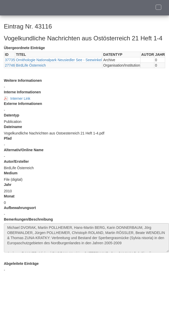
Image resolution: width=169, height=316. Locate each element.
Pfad (8, 138)
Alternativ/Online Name (23, 150)
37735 (10, 60)
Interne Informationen (22, 92)
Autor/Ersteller (16, 161)
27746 (10, 65)
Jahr (8, 185)
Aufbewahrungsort (20, 208)
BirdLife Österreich (31, 65)
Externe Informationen (23, 104)
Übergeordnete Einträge (24, 48)
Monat (9, 196)
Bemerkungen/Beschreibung (28, 219)
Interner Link (20, 98)
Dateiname (13, 127)
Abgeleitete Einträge (21, 263)
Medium (10, 173)
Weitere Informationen (23, 80)
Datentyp (11, 115)
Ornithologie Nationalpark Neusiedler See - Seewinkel (59, 60)
